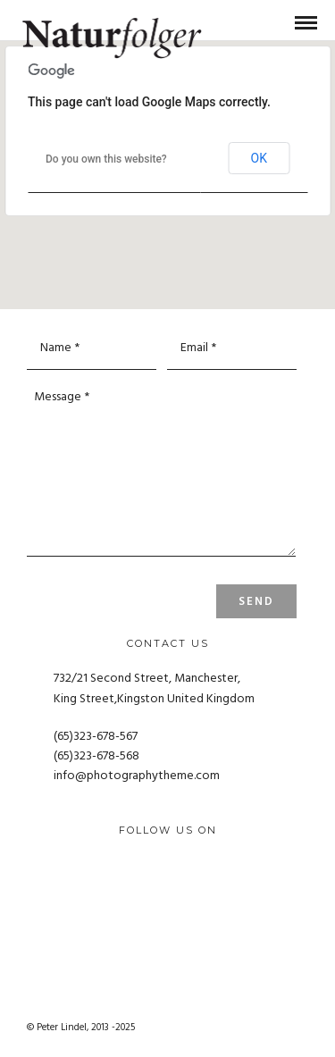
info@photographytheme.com (137, 776)
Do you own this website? (106, 159)
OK (259, 158)
